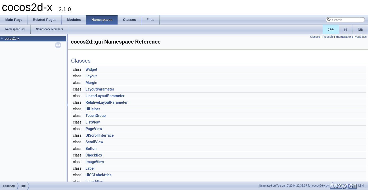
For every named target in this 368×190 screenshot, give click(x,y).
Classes (315, 37)
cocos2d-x (12, 38)
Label (90, 168)
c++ (331, 29)
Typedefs (328, 37)
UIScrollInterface (100, 135)
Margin (91, 82)
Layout (91, 76)
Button (91, 148)
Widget (91, 69)
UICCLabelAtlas (98, 175)
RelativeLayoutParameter (107, 102)
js (345, 29)
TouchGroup (96, 115)
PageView (94, 129)
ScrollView (94, 142)
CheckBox (94, 155)
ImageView (95, 162)
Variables (361, 37)
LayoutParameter (100, 89)
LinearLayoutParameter (105, 96)
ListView (93, 122)
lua (360, 29)
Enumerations (344, 37)
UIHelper (93, 109)
